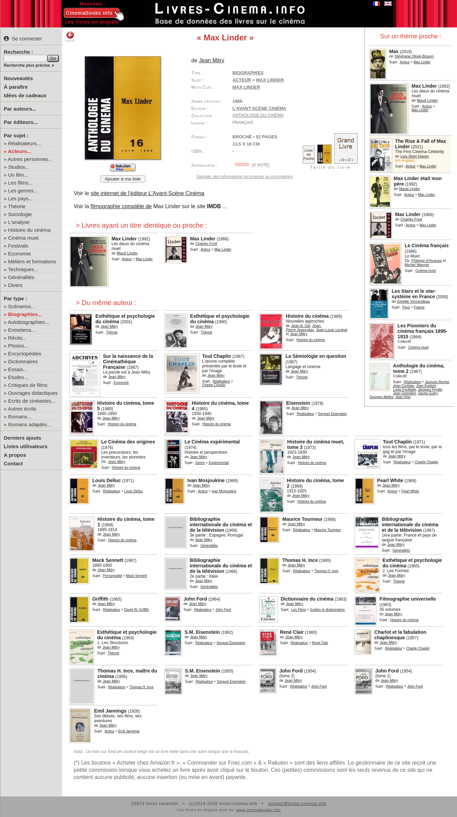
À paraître (16, 87)
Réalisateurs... (24, 143)
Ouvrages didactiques (33, 393)
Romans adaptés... (29, 424)
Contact (13, 463)
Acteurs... (19, 151)
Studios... (19, 167)
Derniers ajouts (22, 438)
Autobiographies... (28, 322)
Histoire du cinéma (29, 230)
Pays (406, 307)
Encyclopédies (24, 353)
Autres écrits (22, 409)
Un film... (18, 175)
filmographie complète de (121, 206)
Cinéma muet (23, 238)
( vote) (251, 165)
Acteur (405, 62)
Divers (15, 285)
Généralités (21, 277)
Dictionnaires (23, 361)
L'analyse (19, 222)
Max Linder (246, 87)
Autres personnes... (30, 159)
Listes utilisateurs (26, 446)
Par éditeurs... (21, 122)
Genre (200, 463)
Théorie (16, 206)
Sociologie (20, 214)
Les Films (298, 610)
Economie (19, 253)
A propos (15, 455)
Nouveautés (18, 78)
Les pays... (20, 198)
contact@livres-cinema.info (297, 803)
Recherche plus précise (27, 65)
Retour (70, 36)
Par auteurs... (20, 109)
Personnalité (112, 576)
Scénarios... (21, 306)
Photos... (18, 346)
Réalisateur (412, 382)
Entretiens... (22, 330)
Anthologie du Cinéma (258, 115)
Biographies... (25, 314)
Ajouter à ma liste (123, 178)
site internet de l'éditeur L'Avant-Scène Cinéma (147, 193)
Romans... (20, 416)
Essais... (18, 369)
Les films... (20, 183)
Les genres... (23, 190)
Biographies (248, 72)
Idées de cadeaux (25, 95)
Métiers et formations (32, 261)
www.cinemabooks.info (258, 810)
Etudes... (18, 377)
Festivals (18, 246)
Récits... (17, 338)
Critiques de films (28, 385)
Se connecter (23, 38)
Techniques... (23, 269)
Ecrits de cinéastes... (31, 401)
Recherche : (18, 52)
